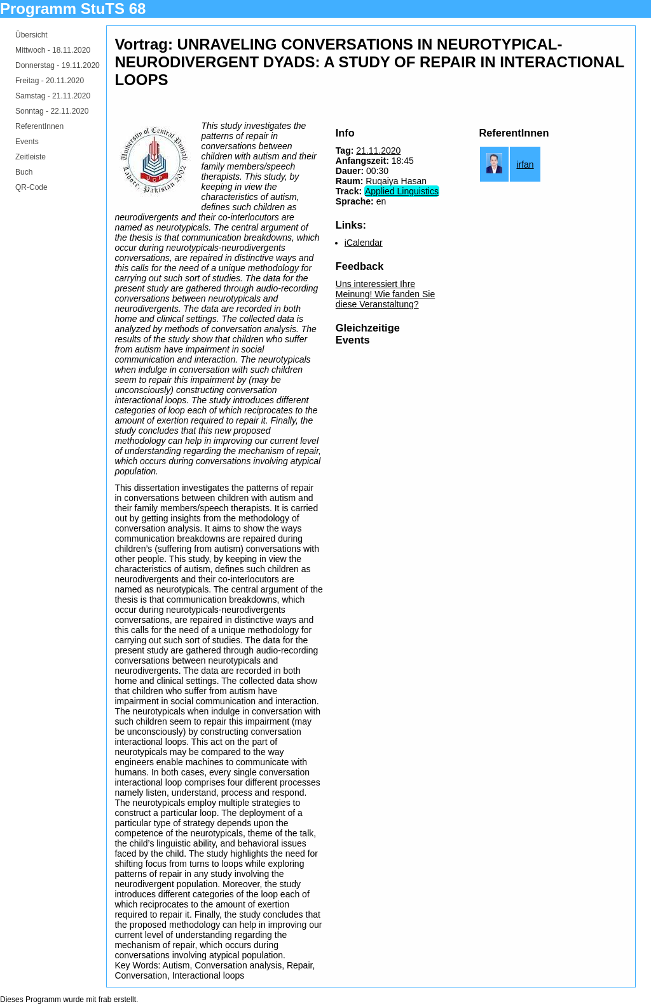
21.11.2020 (378, 150)
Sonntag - (51, 111)
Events (27, 141)
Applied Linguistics (402, 191)
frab (105, 999)
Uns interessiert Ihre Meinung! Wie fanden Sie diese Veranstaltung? (385, 294)
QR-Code (31, 187)
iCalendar (364, 243)
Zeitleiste (30, 156)
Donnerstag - (57, 65)
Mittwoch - (52, 50)
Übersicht (31, 34)
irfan (524, 164)
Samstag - (52, 95)
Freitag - (49, 80)
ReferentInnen (39, 126)
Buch (23, 172)
